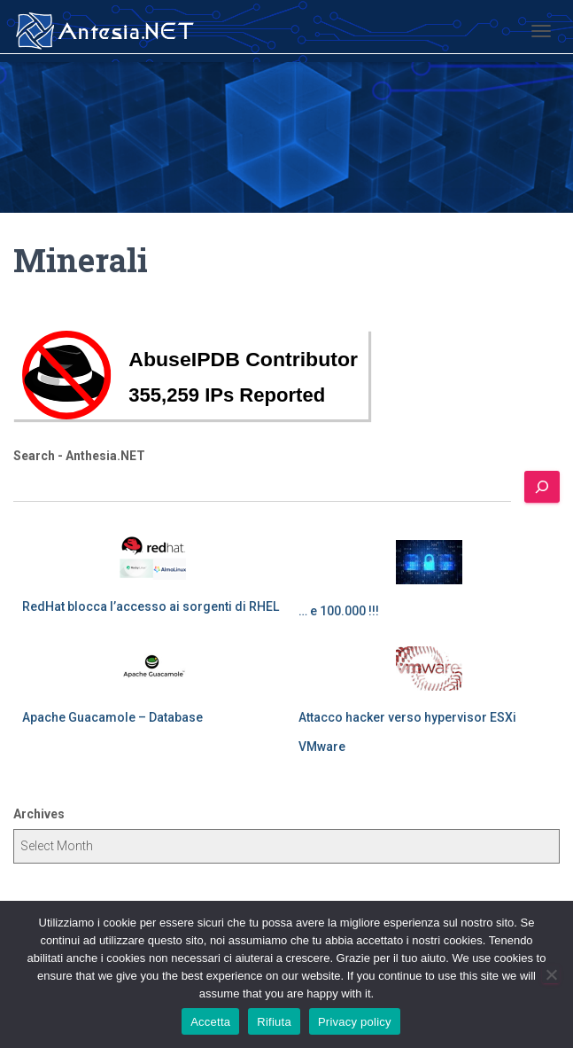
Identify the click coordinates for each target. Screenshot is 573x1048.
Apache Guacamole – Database (112, 717)
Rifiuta (274, 1021)
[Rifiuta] (551, 974)
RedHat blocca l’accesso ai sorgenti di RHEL (150, 606)
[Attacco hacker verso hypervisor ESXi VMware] (429, 668)
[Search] (542, 487)
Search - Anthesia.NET (79, 456)
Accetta (210, 1021)
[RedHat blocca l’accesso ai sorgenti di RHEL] (153, 558)
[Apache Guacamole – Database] (153, 668)
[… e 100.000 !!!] (429, 562)
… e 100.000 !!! (338, 611)
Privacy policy (354, 1021)
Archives (39, 814)
